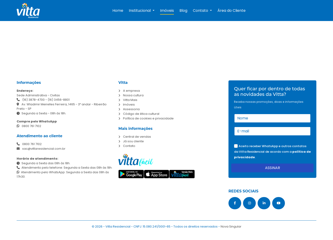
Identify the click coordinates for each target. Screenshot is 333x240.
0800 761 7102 (29, 126)
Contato (129, 146)
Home (117, 10)
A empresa (131, 90)
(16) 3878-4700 (33, 99)
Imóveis (167, 10)
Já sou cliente (133, 141)
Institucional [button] (140, 10)
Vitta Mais (130, 100)
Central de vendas (137, 136)
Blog (183, 10)
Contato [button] (201, 10)
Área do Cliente (231, 10)
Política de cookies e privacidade (148, 118)
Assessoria (131, 109)
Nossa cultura (133, 95)
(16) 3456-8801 (59, 99)
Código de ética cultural (141, 114)
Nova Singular (231, 226)
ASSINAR (272, 167)
